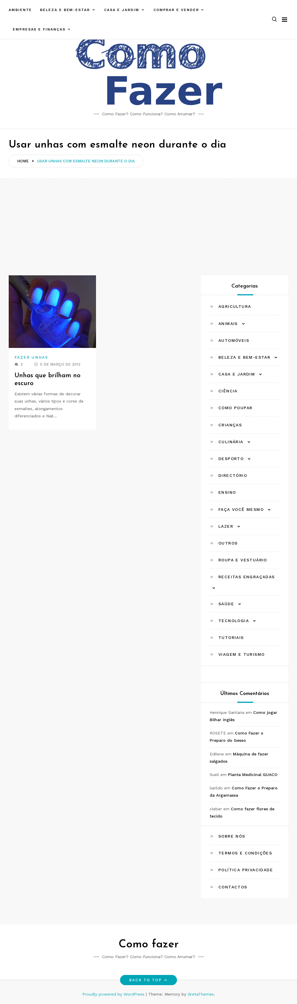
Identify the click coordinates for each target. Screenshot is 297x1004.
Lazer (225, 526)
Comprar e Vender (176, 10)
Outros (228, 543)
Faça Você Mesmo (241, 509)
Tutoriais (231, 637)
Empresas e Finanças (39, 29)
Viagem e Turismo (241, 654)
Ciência (228, 391)
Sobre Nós (231, 836)
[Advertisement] (148, 223)
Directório (232, 475)
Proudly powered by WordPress (114, 994)
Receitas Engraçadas (246, 576)
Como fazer (149, 944)
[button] (274, 19)
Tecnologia (233, 620)
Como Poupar (235, 407)
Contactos (232, 887)
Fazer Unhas (31, 357)
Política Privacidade (245, 870)
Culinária (230, 441)
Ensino (227, 492)
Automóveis (233, 340)
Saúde (226, 603)
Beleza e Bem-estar (65, 10)
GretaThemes (201, 994)
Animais (228, 323)
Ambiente (20, 10)
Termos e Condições (245, 853)
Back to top (148, 980)
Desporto (231, 458)
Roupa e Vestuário (242, 560)
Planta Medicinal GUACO (252, 774)
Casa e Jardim (121, 10)
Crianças (230, 425)
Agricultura (234, 306)
